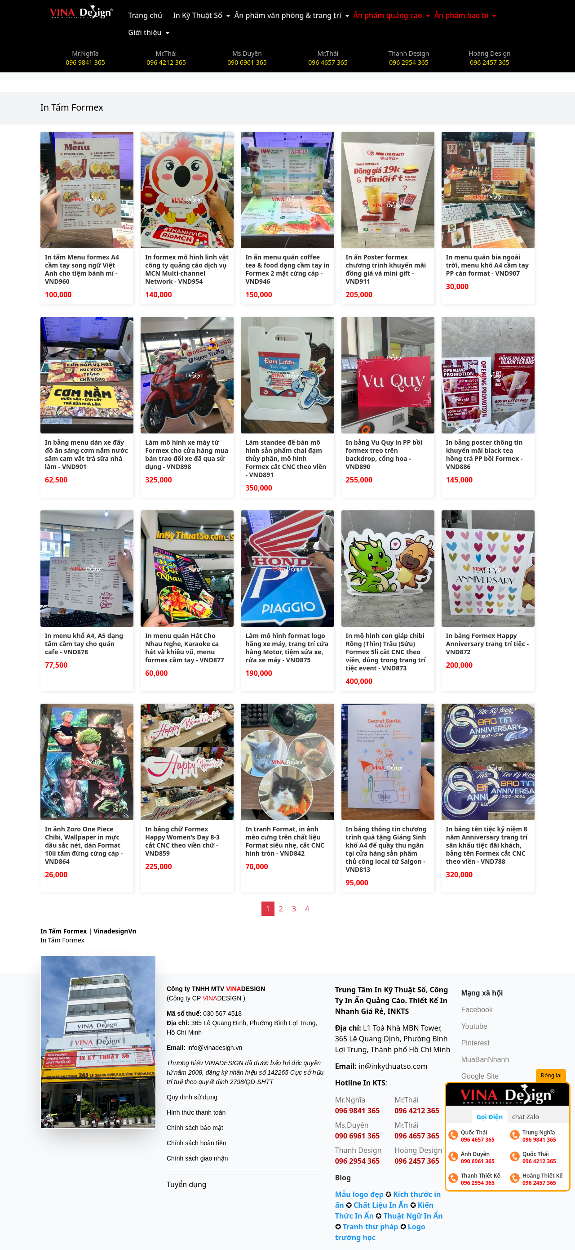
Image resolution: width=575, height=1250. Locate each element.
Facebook (477, 1009)
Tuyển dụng (187, 1184)
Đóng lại (552, 1075)
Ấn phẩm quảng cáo (388, 15)
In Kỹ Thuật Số (197, 15)
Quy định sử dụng (192, 1097)
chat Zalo (525, 1116)
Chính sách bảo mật (195, 1127)
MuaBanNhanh (485, 1059)
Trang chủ (145, 15)
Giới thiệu (144, 32)
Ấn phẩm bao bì (461, 15)
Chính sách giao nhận (197, 1158)
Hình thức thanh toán (196, 1112)
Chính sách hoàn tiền (196, 1143)
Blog (343, 1178)
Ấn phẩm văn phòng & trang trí (287, 15)
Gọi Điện (490, 1116)
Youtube (474, 1026)
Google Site (480, 1076)
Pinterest (475, 1043)
